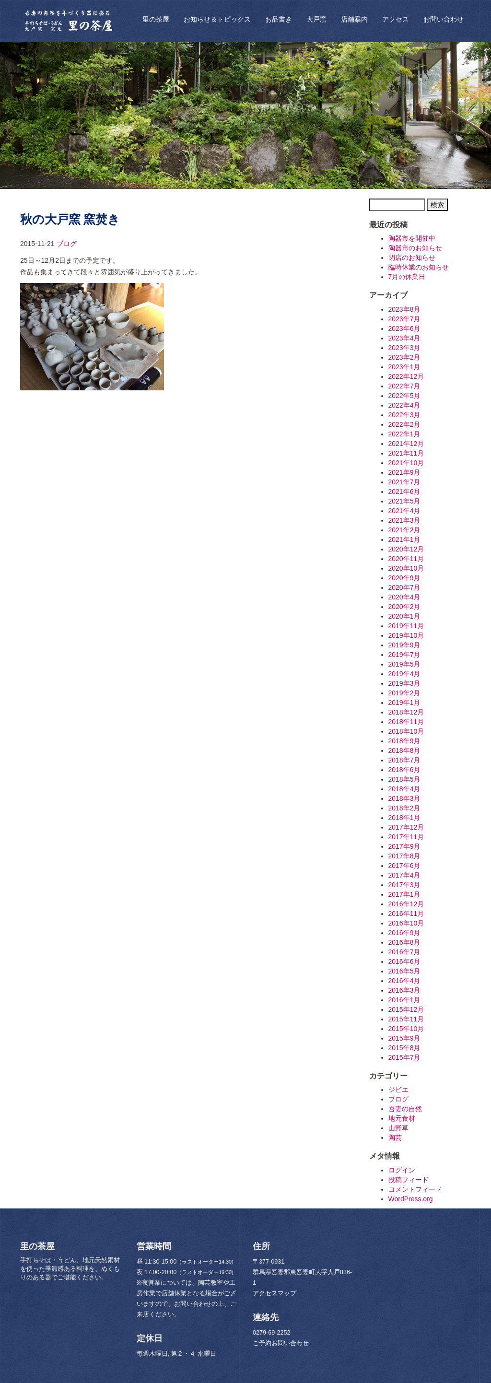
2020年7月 (404, 587)
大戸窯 (316, 19)
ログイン (401, 1170)
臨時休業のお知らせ (418, 267)
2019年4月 (404, 674)
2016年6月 (404, 961)
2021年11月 (406, 453)
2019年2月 (404, 693)
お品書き (278, 19)
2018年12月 (406, 712)
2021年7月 (404, 482)
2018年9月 (404, 741)
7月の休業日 (407, 277)
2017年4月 (404, 875)
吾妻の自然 (405, 1109)
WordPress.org (410, 1199)
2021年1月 (404, 539)
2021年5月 (404, 501)
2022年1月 (404, 434)
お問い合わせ (443, 19)
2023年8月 (404, 309)
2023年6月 (404, 328)
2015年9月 (404, 1038)
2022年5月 (404, 395)
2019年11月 (406, 626)
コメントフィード (415, 1189)
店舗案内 (354, 19)
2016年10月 (406, 923)
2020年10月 (406, 568)
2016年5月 (404, 971)
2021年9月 (404, 472)
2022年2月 (404, 424)
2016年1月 (404, 1000)
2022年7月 (404, 386)
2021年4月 (404, 511)
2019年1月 (404, 702)
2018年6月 (404, 770)
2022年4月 (404, 405)
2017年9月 (404, 846)
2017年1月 (404, 894)
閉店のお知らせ (411, 257)
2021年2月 (404, 530)
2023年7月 (404, 319)
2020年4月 (404, 597)
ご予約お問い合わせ (281, 1343)
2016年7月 (404, 952)
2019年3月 (404, 683)
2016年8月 (404, 942)
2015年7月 (404, 1057)
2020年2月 (404, 606)
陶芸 (395, 1137)
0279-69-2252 (271, 1332)
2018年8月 (404, 750)
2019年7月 (404, 654)
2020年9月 (404, 578)
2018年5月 (404, 779)
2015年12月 (406, 1009)
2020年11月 (406, 559)
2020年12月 (406, 549)
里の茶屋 (155, 19)
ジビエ (398, 1089)
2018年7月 (404, 760)
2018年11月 (406, 722)
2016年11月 (406, 913)
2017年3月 (404, 885)
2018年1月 (404, 817)
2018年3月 (404, 798)
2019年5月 (404, 664)
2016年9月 (404, 933)
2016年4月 (404, 981)
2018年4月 (404, 789)
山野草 (398, 1128)
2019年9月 (404, 645)
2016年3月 (404, 990)
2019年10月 (406, 635)
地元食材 (401, 1118)
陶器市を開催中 (411, 238)
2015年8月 (404, 1048)
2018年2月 (404, 808)
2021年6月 (404, 491)
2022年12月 (406, 376)
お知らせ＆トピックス (217, 19)
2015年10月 (406, 1028)
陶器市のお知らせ (415, 248)
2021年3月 (404, 520)
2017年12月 (406, 827)
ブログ (67, 243)
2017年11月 (406, 837)
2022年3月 (404, 415)
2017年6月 (404, 865)
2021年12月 (406, 443)
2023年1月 (404, 367)
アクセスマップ (274, 1293)
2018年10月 (406, 731)
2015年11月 (406, 1019)
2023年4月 (404, 338)
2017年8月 (404, 856)
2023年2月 (404, 357)
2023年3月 (404, 348)
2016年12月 (406, 904)
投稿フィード (408, 1180)
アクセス (395, 19)
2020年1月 (404, 616)
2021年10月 (406, 463)
